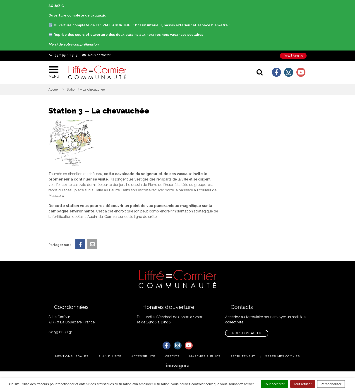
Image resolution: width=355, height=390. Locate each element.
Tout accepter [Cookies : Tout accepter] (274, 384)
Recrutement (242, 356)
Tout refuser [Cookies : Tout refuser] (303, 384)
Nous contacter (246, 333)
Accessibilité (143, 356)
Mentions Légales (72, 356)
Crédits (172, 356)
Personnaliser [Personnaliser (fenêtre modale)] (331, 384)
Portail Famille (293, 55)
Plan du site (110, 356)
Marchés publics (205, 356)
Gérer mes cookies (282, 356)
